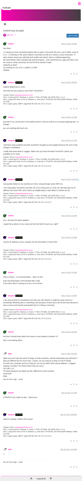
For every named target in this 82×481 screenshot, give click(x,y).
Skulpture (11, 80)
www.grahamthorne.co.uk (24, 92)
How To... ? (11, 32)
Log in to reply (72, 33)
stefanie (11, 41)
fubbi (10, 351)
